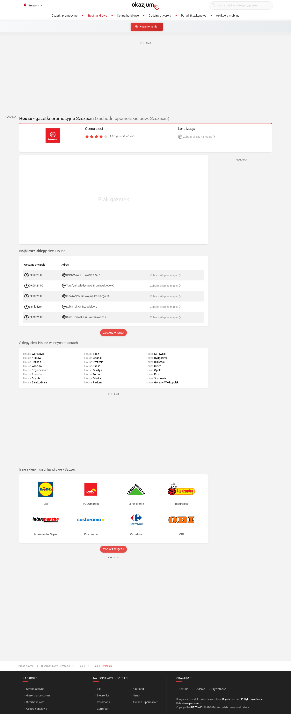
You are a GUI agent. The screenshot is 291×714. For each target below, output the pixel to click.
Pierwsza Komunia (146, 26)
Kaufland (138, 688)
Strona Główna (35, 688)
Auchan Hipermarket (145, 702)
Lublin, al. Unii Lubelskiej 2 (81, 306)
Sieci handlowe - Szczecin (55, 665)
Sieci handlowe (35, 702)
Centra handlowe (36, 708)
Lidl (99, 688)
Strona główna (26, 665)
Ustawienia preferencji (188, 703)
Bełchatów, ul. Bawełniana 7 (83, 275)
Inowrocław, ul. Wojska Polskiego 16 (88, 296)
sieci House (42, 251)
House (81, 665)
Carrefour (103, 708)
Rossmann (103, 702)
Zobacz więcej (113, 332)
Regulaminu (228, 699)
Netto (136, 695)
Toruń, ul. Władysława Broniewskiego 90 (90, 285)
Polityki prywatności (252, 699)
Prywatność (218, 689)
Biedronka (103, 695)
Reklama (200, 689)
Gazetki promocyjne (38, 695)
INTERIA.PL (196, 707)
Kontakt (183, 689)
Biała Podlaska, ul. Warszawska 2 (86, 317)
